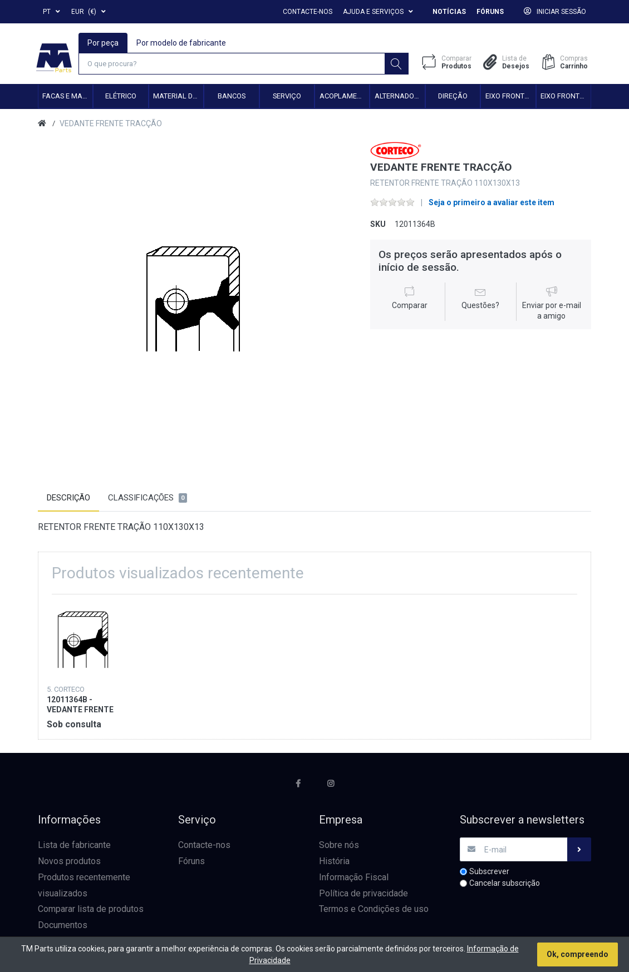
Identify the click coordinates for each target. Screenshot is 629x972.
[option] (196, 301)
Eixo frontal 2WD (510, 97)
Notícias (449, 12)
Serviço (287, 97)
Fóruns (490, 12)
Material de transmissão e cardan (178, 97)
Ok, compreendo (577, 954)
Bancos (231, 97)
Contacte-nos (307, 12)
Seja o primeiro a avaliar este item (491, 203)
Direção (453, 97)
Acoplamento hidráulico (345, 97)
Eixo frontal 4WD (565, 97)
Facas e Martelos (67, 97)
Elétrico (120, 97)
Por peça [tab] (103, 42)
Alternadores (400, 97)
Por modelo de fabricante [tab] (182, 42)
